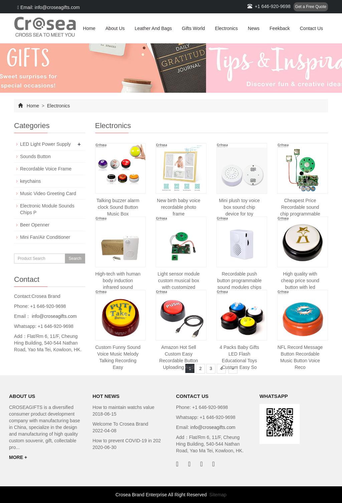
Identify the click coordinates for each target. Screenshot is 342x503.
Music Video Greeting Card (48, 193)
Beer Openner (34, 224)
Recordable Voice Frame (45, 168)
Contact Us (311, 28)
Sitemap (217, 494)
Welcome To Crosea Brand (120, 424)
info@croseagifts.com (53, 316)
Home (89, 28)
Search (74, 258)
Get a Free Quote (310, 6)
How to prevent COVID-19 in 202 (127, 440)
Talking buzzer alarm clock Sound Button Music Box (118, 207)
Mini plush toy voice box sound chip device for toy (239, 207)
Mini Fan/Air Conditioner (45, 237)
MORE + (18, 457)
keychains (30, 181)
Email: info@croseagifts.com (48, 7)
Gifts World (193, 28)
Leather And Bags (153, 28)
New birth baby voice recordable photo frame (178, 207)
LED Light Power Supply (45, 144)
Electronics (226, 28)
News (254, 28)
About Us (115, 28)
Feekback (280, 28)
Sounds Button (35, 156)
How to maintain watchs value (123, 407)
